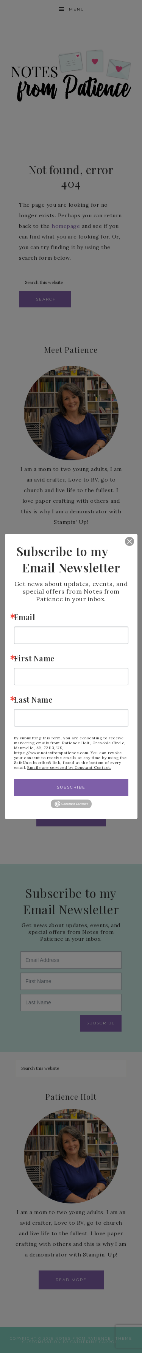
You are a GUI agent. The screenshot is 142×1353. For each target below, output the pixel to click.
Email (24, 617)
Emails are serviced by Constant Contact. (69, 767)
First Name (34, 658)
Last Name (33, 699)
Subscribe (71, 787)
